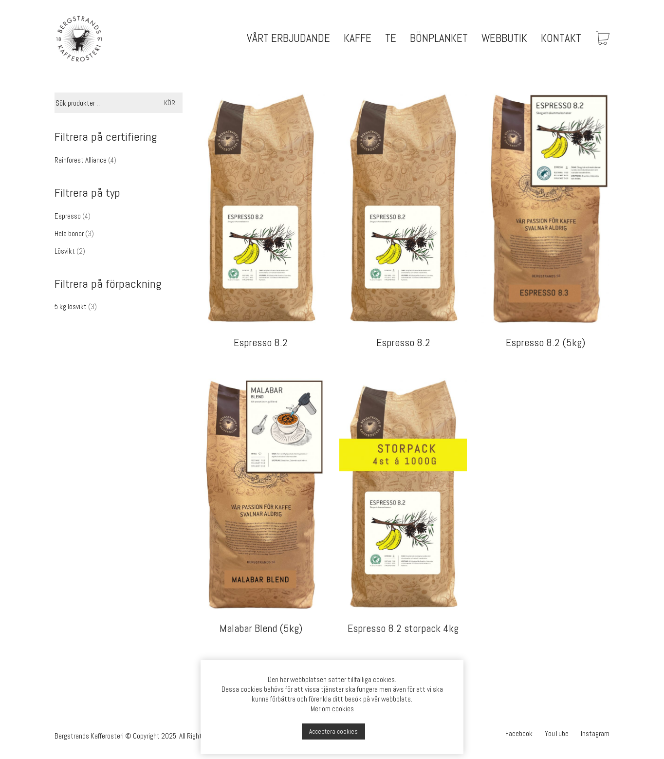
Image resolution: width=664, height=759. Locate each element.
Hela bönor (69, 233)
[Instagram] (595, 734)
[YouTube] (557, 734)
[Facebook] (519, 734)
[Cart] (602, 39)
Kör (169, 102)
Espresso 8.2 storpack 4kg (403, 628)
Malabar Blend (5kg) (261, 628)
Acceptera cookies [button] (333, 731)
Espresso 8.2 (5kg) (545, 342)
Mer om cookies (332, 708)
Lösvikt (65, 251)
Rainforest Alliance (81, 160)
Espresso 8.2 (261, 342)
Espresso (68, 216)
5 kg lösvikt (71, 306)
